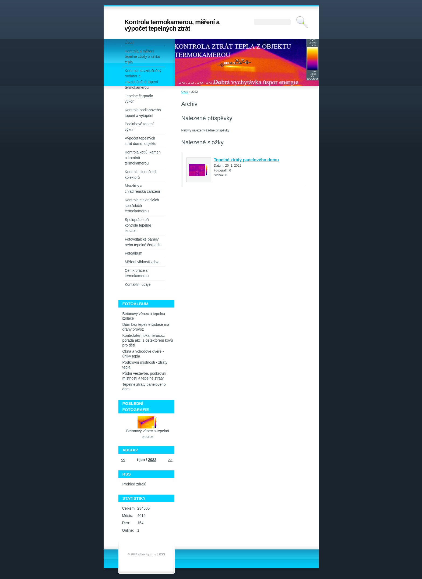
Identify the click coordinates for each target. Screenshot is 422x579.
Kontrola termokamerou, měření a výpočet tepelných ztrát (172, 25)
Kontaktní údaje (138, 285)
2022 (152, 460)
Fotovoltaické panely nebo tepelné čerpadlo (143, 242)
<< (123, 460)
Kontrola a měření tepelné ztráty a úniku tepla (142, 56)
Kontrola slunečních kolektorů (141, 175)
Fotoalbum (133, 253)
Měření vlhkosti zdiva (142, 262)
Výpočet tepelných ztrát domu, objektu (140, 141)
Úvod (184, 91)
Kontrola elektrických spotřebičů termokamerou (142, 205)
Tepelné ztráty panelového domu (246, 160)
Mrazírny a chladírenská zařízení (142, 189)
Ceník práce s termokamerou (137, 273)
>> (170, 460)
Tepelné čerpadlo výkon (139, 99)
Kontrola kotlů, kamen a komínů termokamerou (143, 157)
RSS (162, 554)
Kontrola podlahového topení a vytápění (143, 113)
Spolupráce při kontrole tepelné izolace (138, 225)
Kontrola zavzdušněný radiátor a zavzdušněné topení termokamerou (143, 79)
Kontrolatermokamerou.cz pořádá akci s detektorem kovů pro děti (147, 340)
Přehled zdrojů (134, 484)
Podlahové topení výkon (139, 127)
